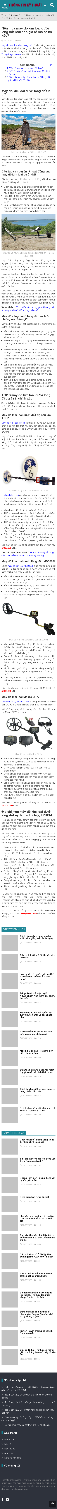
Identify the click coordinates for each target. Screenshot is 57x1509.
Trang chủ (6, 15)
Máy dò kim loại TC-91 (13, 422)
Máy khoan (9, 1439)
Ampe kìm (9, 1453)
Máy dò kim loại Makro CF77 (15, 701)
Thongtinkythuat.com (11, 54)
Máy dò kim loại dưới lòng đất (17, 45)
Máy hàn (8, 1444)
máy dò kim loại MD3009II (20, 565)
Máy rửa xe (9, 1448)
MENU (5, 6)
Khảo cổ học (18, 15)
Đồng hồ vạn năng (12, 1457)
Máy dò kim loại (11, 495)
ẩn (51, 64)
